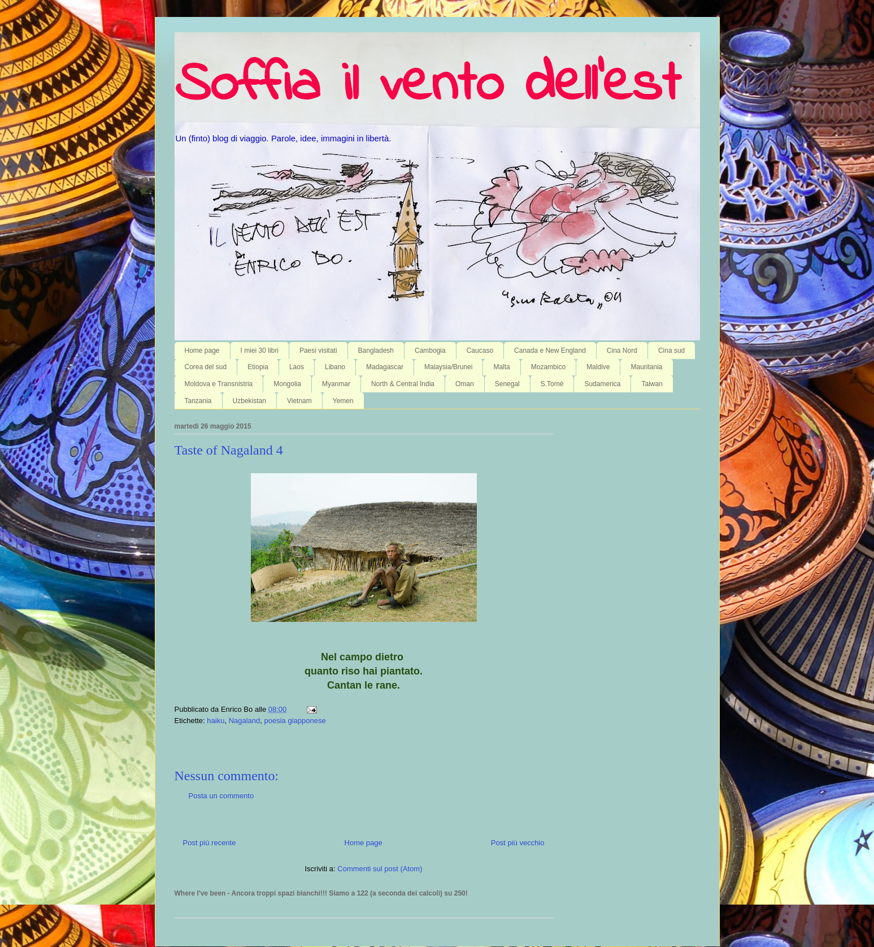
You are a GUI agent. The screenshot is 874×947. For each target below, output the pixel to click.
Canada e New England (550, 350)
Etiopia (257, 367)
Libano (335, 367)
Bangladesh (376, 350)
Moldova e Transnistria (219, 384)
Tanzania (198, 401)
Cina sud (671, 350)
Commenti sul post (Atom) (379, 868)
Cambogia (430, 350)
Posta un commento (221, 796)
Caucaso (480, 350)
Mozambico (548, 367)
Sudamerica (602, 384)
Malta (501, 367)
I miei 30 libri (260, 350)
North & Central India (402, 384)
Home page (202, 350)
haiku (215, 720)
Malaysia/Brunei (448, 367)
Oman (464, 384)
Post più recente (209, 842)
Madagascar (384, 367)
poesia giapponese (295, 720)
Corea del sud (206, 367)
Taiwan (651, 384)
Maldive (598, 367)
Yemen (343, 401)
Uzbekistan (249, 401)
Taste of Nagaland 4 (229, 450)
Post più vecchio (518, 842)
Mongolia (287, 384)
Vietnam (299, 401)
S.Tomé (552, 384)
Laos (296, 367)
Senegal (507, 384)
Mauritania (646, 367)
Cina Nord (622, 350)
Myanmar (336, 384)
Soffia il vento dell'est (427, 86)
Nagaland (244, 720)
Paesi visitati (318, 350)
